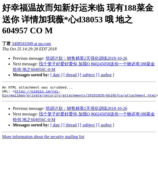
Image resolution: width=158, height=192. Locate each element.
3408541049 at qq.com (31, 43)
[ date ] (56, 75)
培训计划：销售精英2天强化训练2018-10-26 (86, 58)
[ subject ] (88, 75)
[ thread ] (71, 75)
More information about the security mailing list (43, 139)
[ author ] (106, 75)
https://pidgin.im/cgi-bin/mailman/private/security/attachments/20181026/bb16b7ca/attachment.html (79, 95)
